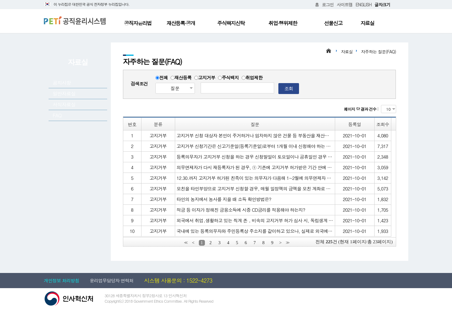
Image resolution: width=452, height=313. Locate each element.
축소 (400, 4)
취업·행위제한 (283, 23)
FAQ (57, 115)
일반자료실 (64, 93)
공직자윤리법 (137, 23)
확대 (395, 4)
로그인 (328, 5)
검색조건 (139, 84)
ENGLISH (363, 5)
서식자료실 (64, 104)
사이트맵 (344, 5)
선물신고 (333, 23)
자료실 (367, 23)
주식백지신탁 (231, 23)
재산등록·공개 (181, 23)
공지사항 (62, 82)
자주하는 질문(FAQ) (378, 52)
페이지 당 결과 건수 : (361, 109)
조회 (288, 88)
